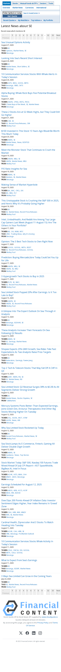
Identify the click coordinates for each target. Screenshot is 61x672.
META (26, 83)
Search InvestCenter (30, 13)
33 (53, 35)
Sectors (43, 3)
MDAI (8, 493)
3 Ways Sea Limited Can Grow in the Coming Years (26, 576)
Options (9, 50)
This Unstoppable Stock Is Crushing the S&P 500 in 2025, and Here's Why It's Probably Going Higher (30, 202)
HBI (18, 420)
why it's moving (28, 234)
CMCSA (16, 550)
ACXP (25, 490)
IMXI (18, 512)
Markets (6, 3)
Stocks (15, 3)
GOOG (20, 83)
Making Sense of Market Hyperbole (19, 184)
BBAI (20, 474)
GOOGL (17, 247)
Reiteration (10, 360)
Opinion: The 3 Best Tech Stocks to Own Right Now (27, 241)
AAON (14, 418)
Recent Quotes (9, 20)
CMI (9, 121)
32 (48, 35)
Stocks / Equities (23, 398)
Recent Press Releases (17, 123)
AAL (9, 418)
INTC (21, 231)
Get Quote (12, 16)
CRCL (18, 190)
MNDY (8, 477)
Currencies (29, 8)
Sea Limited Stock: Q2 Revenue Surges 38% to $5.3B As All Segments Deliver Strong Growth (30, 388)
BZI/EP (16, 568)
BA (9, 190)
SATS (21, 85)
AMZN (10, 102)
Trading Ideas (16, 234)
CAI (12, 231)
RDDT (29, 247)
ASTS (10, 83)
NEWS (10, 140)
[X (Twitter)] (21, 633)
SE (9, 48)
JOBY (10, 377)
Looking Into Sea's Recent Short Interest (21, 58)
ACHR (10, 474)
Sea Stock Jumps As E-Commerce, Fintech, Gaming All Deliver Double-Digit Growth (28, 445)
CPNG (16, 102)
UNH (8, 234)
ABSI (15, 490)
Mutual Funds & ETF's (29, 3)
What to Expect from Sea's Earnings (19, 560)
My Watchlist (23, 20)
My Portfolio (48, 20)
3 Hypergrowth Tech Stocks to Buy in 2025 (22, 276)
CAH (25, 474)
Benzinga (10, 53)
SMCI (17, 282)
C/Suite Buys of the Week (15, 104)
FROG (27, 102)
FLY (15, 193)
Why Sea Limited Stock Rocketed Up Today (22, 427)
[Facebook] (27, 633)
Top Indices (35, 20)
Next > (58, 36)
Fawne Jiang (27, 360)
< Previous (5, 36)
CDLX (10, 550)
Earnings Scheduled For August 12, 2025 (21, 484)
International (41, 8)
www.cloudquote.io (50, 617)
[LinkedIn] (34, 633)
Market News (18, 8)
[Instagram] (40, 633)
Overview (6, 8)
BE (9, 231)
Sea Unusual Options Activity (15, 42)
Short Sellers (22, 66)
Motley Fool (10, 126)
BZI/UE (17, 493)
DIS (22, 190)
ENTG (22, 102)
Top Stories (24, 455)
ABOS (10, 490)
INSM (17, 231)
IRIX (12, 493)
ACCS (20, 490)
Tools (51, 3)
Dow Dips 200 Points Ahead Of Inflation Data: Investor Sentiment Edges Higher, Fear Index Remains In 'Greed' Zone (29, 503)
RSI (19, 377)
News (19, 142)
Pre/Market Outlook (26, 534)
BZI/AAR (17, 322)
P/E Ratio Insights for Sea (14, 168)
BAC (13, 190)
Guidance (9, 455)
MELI (15, 159)
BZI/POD (26, 142)
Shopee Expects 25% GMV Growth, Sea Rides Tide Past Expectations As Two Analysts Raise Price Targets (28, 351)
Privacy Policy (43, 622)
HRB (14, 512)
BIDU (15, 83)
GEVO (14, 477)
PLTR (10, 282)
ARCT (20, 418)
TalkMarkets (11, 401)
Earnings (12, 341)
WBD (16, 85)
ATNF (25, 418)
